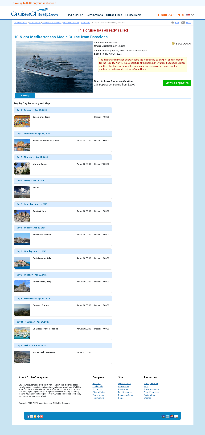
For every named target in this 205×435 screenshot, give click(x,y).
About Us (97, 383)
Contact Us (97, 389)
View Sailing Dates (177, 83)
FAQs (146, 386)
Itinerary (24, 95)
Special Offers (124, 383)
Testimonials (98, 398)
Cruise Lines (114, 15)
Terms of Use (98, 395)
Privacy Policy (99, 392)
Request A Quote (125, 395)
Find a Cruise (74, 15)
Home (120, 398)
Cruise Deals (133, 15)
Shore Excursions (151, 392)
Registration (149, 395)
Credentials (98, 386)
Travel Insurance (151, 389)
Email (188, 22)
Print (177, 22)
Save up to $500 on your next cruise (34, 3)
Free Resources (125, 392)
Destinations (94, 15)
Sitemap (147, 398)
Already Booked (151, 383)
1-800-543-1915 (170, 15)
